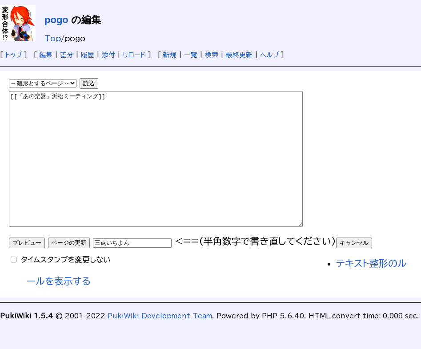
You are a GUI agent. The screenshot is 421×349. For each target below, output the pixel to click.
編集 (45, 55)
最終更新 (239, 55)
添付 (108, 55)
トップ (13, 55)
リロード (134, 55)
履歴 (87, 55)
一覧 (190, 55)
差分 (66, 55)
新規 (169, 55)
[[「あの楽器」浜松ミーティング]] (173, 172)
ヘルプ (269, 55)
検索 (211, 55)
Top (52, 38)
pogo (56, 19)
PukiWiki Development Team (160, 342)
